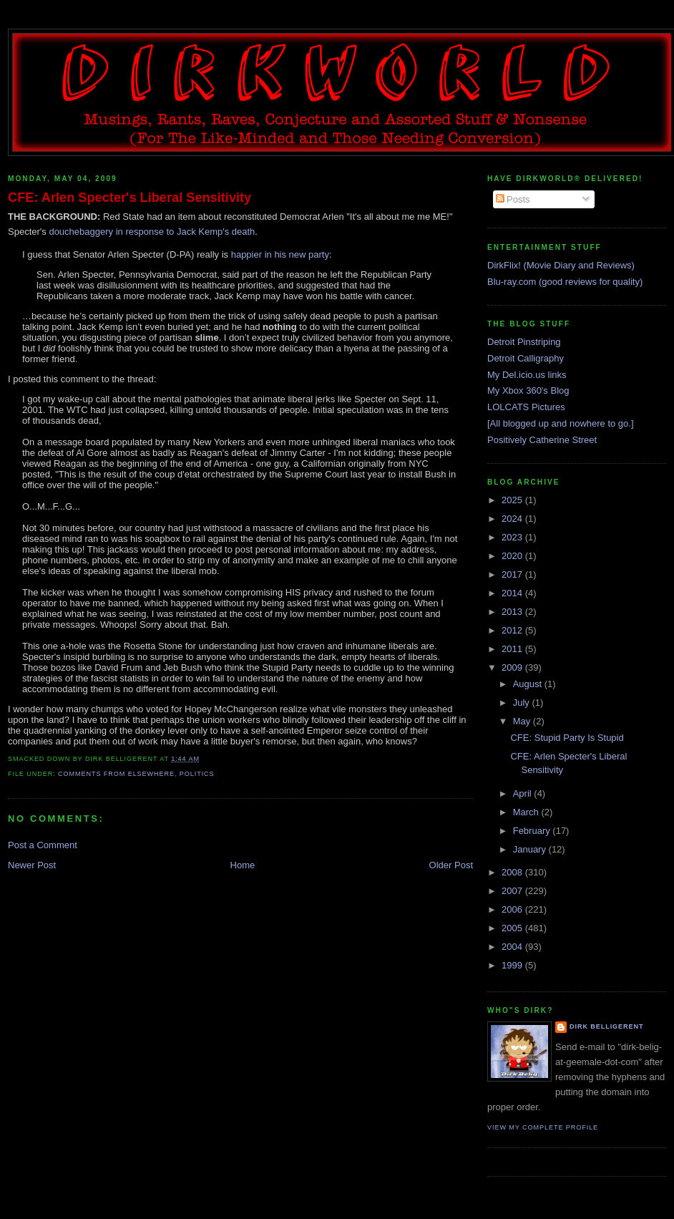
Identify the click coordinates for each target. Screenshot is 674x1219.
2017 (513, 574)
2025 (513, 500)
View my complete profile (542, 1127)
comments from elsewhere (116, 773)
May (523, 721)
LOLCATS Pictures (526, 407)
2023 (513, 537)
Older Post (451, 865)
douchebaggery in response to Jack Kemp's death (152, 231)
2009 (513, 667)
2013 (513, 611)
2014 (513, 593)
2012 (513, 630)
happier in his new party (280, 254)
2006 (513, 909)
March (527, 812)
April (523, 793)
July (522, 702)
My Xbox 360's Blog (528, 390)
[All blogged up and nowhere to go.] (560, 423)
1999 (513, 965)
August (528, 684)
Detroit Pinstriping (524, 341)
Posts (513, 199)
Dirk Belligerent (606, 1026)
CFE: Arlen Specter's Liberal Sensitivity (129, 197)
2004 (513, 946)
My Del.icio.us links (527, 374)
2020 (513, 555)
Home (242, 865)
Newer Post (32, 865)
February (533, 830)
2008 (513, 872)
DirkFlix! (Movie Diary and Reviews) (561, 265)
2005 (513, 928)
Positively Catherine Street (542, 439)
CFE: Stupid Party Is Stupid (566, 737)
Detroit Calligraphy (525, 358)
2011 (513, 649)
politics (197, 773)
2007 (513, 890)
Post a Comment (42, 845)
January (531, 849)
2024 (513, 518)
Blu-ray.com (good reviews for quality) (565, 281)
